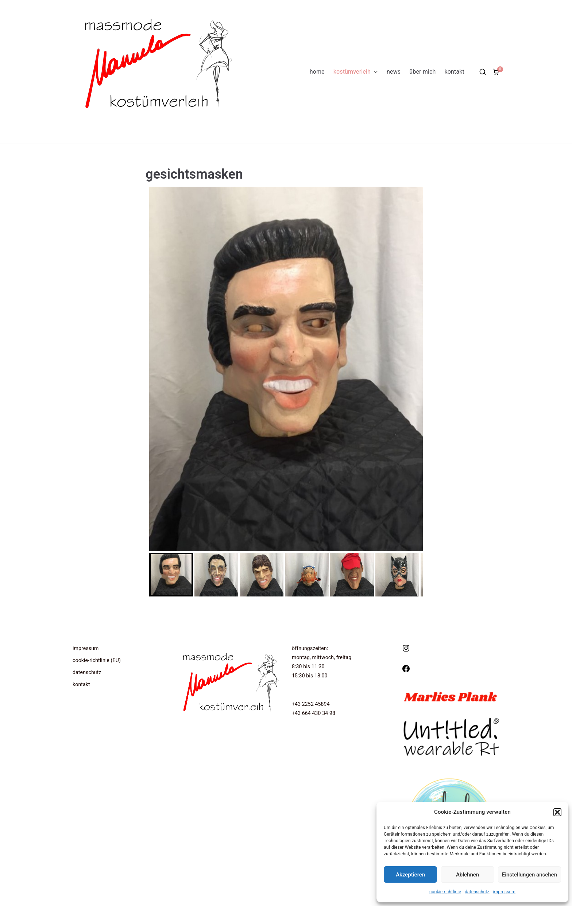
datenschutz (477, 891)
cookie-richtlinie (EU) (97, 660)
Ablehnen (467, 874)
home (317, 71)
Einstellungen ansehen (529, 874)
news (394, 71)
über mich (422, 71)
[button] (557, 812)
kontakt (454, 71)
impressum (504, 891)
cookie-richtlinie (445, 891)
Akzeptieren (410, 874)
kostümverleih (355, 72)
